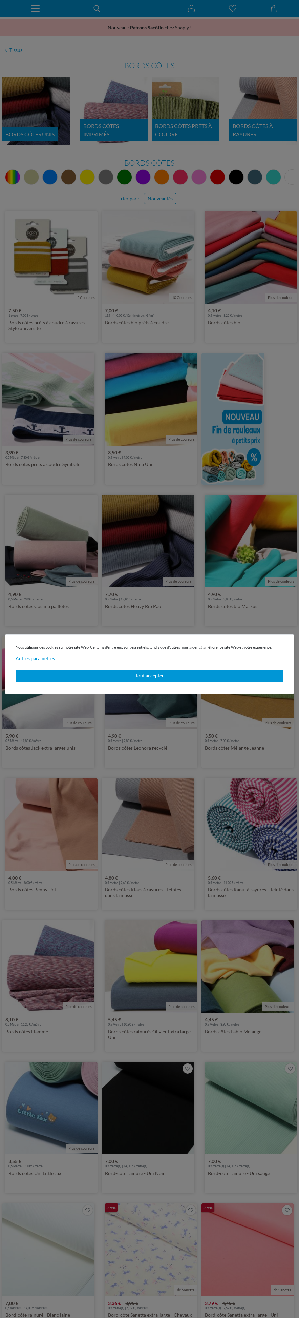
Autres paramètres (35, 658)
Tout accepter (149, 675)
